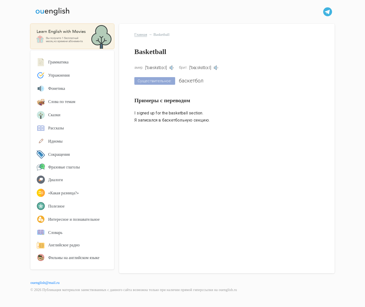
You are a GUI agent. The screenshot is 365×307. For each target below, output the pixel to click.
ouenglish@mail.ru (45, 283)
